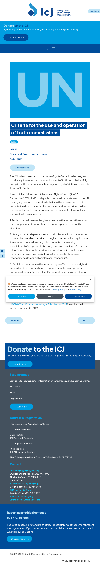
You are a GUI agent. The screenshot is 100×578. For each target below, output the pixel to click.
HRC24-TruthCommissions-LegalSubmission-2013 (38, 304)
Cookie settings (78, 296)
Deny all (50, 296)
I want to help (15, 37)
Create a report (19, 539)
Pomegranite (55, 554)
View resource (22, 167)
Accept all (22, 296)
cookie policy (75, 289)
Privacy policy (68, 560)
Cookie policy (83, 560)
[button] (90, 279)
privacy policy (59, 289)
